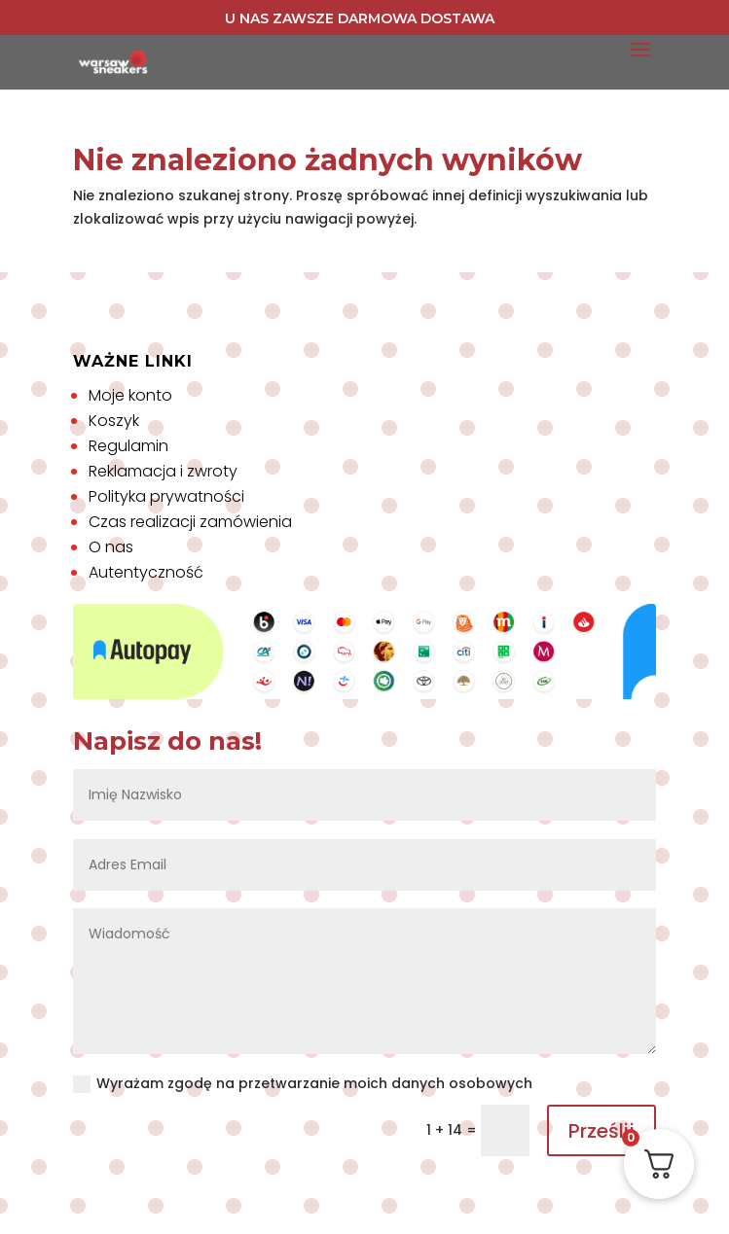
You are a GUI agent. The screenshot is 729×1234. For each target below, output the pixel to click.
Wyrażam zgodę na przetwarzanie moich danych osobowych (302, 1083)
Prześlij (601, 1131)
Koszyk (114, 420)
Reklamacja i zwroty (163, 471)
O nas (111, 547)
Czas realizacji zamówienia (190, 522)
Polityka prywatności (166, 496)
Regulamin (128, 446)
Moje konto (130, 395)
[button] (39, 1195)
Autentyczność (146, 572)
